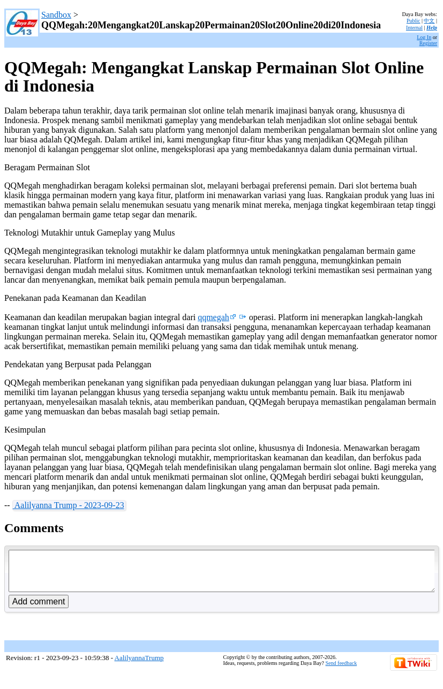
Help (431, 28)
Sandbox (56, 14)
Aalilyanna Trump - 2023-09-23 (68, 505)
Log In (424, 37)
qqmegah (217, 317)
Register (428, 43)
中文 (429, 21)
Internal (414, 28)
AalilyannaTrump (139, 666)
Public (414, 21)
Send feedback (341, 671)
